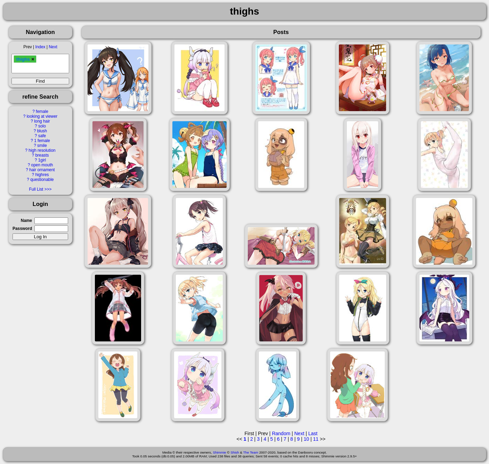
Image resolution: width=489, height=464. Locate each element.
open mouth (42, 165)
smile (42, 145)
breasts (42, 155)
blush (42, 131)
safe (42, 135)
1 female (42, 140)
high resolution (41, 150)
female (42, 111)
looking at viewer (42, 116)
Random (281, 433)
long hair (42, 121)
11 (316, 439)
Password (22, 228)
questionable (42, 179)
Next (53, 46)
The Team (250, 452)
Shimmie (219, 452)
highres (42, 174)
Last (312, 433)
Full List (36, 189)
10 (306, 439)
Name (26, 220)
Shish (234, 452)
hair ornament (42, 169)
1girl (42, 160)
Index (40, 46)
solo (42, 126)
